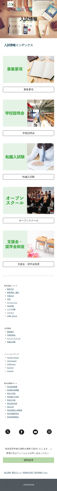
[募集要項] (28, 90)
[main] (28, 19)
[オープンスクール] (28, 221)
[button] (3, 4)
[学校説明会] (28, 133)
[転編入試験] (28, 177)
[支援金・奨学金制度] (28, 264)
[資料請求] (28, 460)
